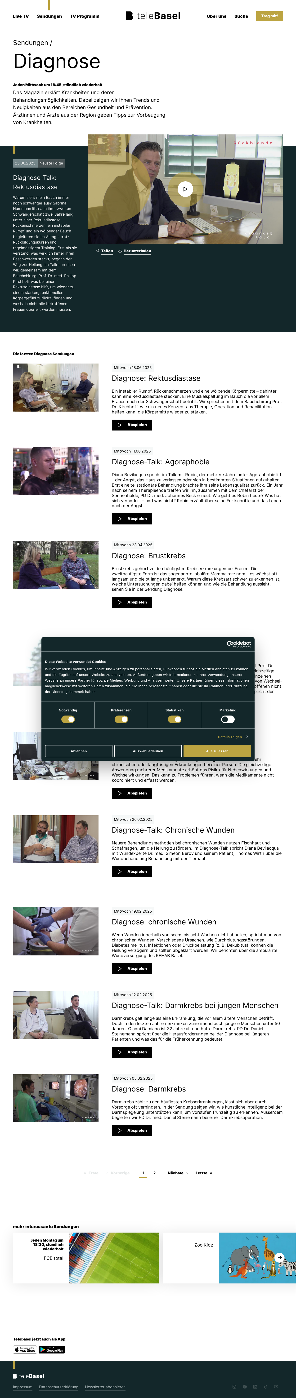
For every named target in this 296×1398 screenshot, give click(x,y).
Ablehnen (79, 751)
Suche (241, 16)
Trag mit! (269, 16)
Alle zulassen (217, 751)
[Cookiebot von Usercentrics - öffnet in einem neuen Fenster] (230, 644)
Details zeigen (230, 737)
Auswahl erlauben (148, 751)
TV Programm (84, 16)
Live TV (21, 16)
